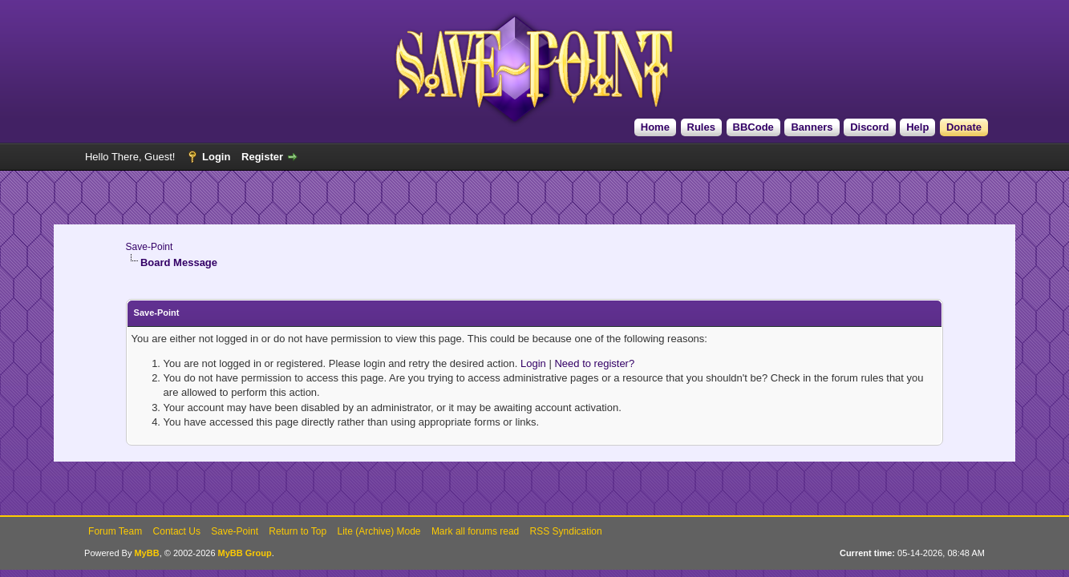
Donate (964, 127)
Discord (869, 127)
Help (917, 127)
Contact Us (176, 531)
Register (262, 157)
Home (655, 127)
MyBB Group (245, 553)
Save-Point (149, 246)
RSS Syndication (566, 531)
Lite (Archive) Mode (378, 531)
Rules (701, 127)
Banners (811, 127)
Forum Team (115, 531)
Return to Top (297, 531)
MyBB (146, 553)
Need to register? (594, 363)
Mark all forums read (475, 531)
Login (216, 157)
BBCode (753, 127)
